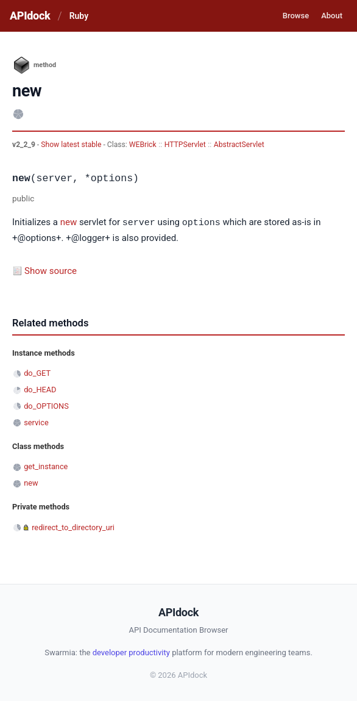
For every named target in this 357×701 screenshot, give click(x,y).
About (331, 15)
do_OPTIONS (46, 405)
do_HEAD (40, 389)
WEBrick (143, 144)
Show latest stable (72, 144)
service (36, 421)
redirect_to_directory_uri (73, 526)
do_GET (37, 372)
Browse (296, 15)
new (68, 222)
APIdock (30, 15)
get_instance (46, 465)
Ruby (78, 16)
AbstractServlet (239, 144)
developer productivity (131, 651)
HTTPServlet (185, 144)
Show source (50, 270)
